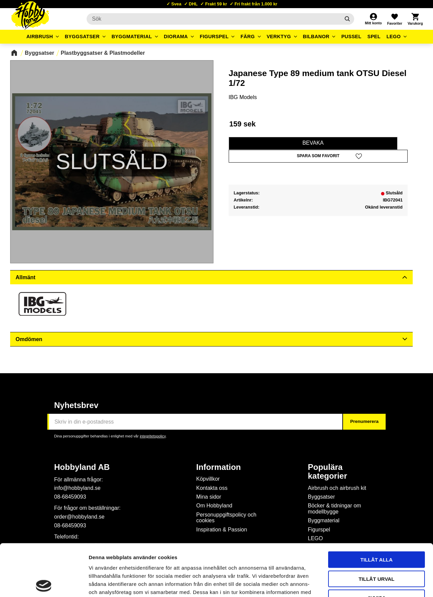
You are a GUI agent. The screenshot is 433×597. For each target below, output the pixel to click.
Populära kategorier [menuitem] (327, 471)
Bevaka (313, 143)
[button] (394, 19)
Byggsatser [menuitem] (82, 36)
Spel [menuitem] (374, 36)
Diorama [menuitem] (176, 36)
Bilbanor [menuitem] (316, 36)
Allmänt (26, 277)
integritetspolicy (152, 436)
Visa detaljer (367, 584)
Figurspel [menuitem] (214, 36)
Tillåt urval (376, 527)
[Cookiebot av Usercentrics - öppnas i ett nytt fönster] (43, 584)
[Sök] (347, 19)
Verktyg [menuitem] (279, 36)
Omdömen (29, 339)
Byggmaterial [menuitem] (132, 36)
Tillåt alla (376, 507)
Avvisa (376, 546)
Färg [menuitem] (248, 36)
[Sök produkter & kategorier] (213, 19)
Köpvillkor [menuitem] (208, 479)
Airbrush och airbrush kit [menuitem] (337, 488)
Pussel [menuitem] (351, 36)
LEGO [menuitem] (393, 36)
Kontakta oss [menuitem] (212, 488)
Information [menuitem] (218, 467)
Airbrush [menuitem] (39, 36)
